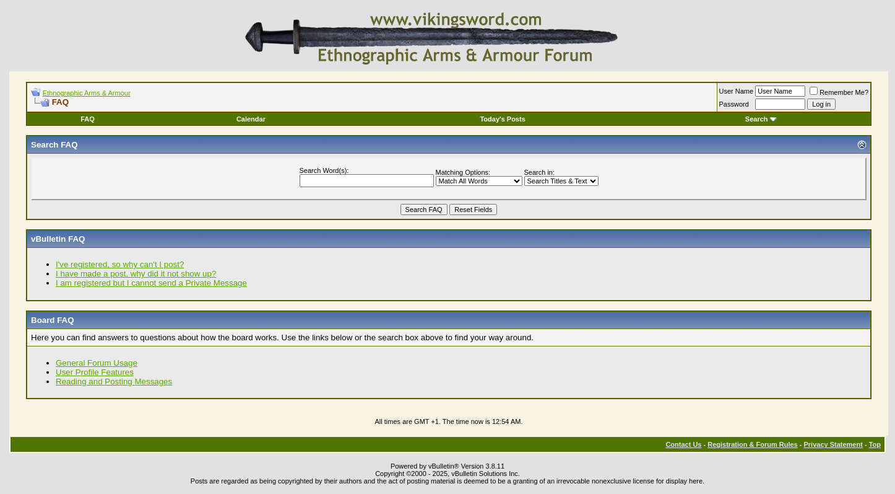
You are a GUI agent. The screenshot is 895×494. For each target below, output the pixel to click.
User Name (736, 91)
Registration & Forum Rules (752, 444)
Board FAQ (52, 320)
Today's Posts (502, 119)
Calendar (251, 119)
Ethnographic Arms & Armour (87, 93)
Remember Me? (839, 92)
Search (761, 119)
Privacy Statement (832, 444)
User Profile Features (95, 372)
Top (875, 444)
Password (734, 104)
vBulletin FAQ (58, 239)
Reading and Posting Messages (114, 381)
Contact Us (683, 444)
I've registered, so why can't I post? (120, 264)
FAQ (87, 119)
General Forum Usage (96, 363)
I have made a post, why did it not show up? (136, 273)
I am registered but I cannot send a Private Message (151, 283)
